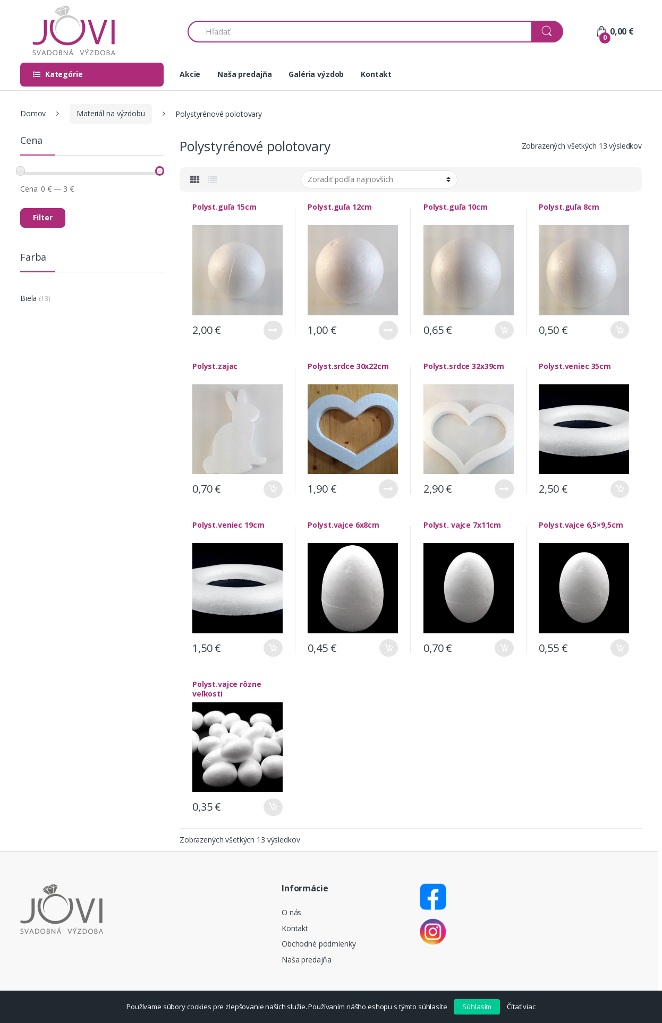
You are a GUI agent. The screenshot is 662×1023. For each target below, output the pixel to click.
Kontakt (376, 74)
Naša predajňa (244, 74)
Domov (33, 113)
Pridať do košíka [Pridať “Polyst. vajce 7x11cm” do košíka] (504, 648)
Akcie (190, 74)
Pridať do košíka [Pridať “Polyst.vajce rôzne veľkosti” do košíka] (273, 807)
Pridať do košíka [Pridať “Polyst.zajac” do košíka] (273, 489)
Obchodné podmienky (318, 944)
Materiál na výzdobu (111, 113)
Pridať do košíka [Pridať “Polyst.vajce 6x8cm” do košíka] (388, 648)
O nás (291, 912)
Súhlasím (476, 1006)
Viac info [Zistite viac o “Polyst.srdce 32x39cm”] (504, 488)
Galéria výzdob (316, 74)
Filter (43, 217)
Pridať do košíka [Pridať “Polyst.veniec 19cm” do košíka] (273, 648)
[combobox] (360, 31)
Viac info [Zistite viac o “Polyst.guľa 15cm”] (273, 330)
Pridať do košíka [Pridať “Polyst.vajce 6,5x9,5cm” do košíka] (619, 648)
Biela (28, 298)
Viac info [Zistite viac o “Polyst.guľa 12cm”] (388, 330)
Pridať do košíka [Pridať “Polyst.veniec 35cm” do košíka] (619, 489)
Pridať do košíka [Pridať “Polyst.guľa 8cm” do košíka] (619, 330)
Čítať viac (521, 1006)
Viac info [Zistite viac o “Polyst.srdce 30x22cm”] (388, 488)
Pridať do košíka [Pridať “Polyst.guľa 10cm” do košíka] (504, 330)
